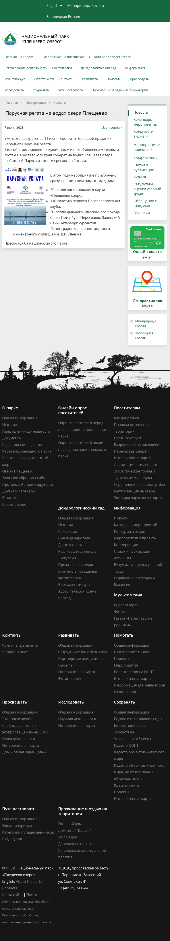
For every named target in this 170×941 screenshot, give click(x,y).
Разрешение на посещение (63, 57)
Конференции (145, 158)
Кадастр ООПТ (126, 745)
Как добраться (126, 418)
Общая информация (19, 418)
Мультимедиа (14, 79)
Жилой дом (68, 837)
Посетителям (62, 68)
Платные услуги (127, 438)
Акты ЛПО (141, 177)
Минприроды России (85, 5)
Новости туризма (17, 825)
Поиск (31, 894)
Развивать (90, 79)
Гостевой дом (70, 823)
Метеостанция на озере (134, 491)
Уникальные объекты (132, 738)
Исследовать (14, 90)
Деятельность (70, 544)
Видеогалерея (126, 605)
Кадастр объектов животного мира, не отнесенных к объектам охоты (139, 772)
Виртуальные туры (74, 584)
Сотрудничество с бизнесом (82, 651)
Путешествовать (70, 90)
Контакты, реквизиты (20, 645)
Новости (59, 102)
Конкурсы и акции (143, 134)
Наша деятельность (19, 738)
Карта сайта (12, 894)
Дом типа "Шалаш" (74, 830)
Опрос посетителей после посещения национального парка (82, 449)
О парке (27, 57)
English (52, 5)
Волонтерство (14, 504)
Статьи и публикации (143, 167)
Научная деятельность (77, 718)
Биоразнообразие (130, 725)
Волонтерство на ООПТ (134, 671)
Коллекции (67, 531)
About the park (28, 881)
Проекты (65, 665)
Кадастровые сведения (22, 444)
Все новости (110, 127)
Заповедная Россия (63, 16)
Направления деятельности (26, 431)
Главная (10, 57)
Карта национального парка (26, 451)
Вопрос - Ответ (15, 651)
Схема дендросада (74, 538)
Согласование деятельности (26, 68)
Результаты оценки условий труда (147, 189)
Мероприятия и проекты (146, 147)
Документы (11, 438)
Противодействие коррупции (27, 484)
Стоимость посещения (77, 571)
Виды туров (12, 838)
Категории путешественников (28, 832)
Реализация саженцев (77, 551)
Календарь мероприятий (145, 122)
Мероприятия (126, 665)
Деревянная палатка (76, 843)
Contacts (9, 888)
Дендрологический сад (98, 68)
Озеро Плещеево (17, 471)
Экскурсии (67, 558)
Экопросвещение (17, 718)
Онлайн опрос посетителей (110, 57)
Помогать (114, 79)
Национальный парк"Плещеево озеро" (35, 39)
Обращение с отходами (145, 203)
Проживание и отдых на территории (120, 90)
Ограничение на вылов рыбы (139, 484)
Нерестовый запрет (131, 451)
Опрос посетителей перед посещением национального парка (83, 429)
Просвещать (139, 79)
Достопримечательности (135, 464)
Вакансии (141, 212)
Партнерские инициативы (80, 658)
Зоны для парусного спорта (138, 497)
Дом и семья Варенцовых (24, 752)
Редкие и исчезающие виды (138, 718)
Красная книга (126, 785)
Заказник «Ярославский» (23, 477)
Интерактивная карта (132, 457)
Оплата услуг (44, 79)
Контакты (66, 79)
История (9, 424)
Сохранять (41, 90)
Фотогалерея (69, 577)
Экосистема (124, 732)
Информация (135, 68)
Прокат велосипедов (76, 564)
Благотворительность (132, 651)
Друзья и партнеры (18, 491)
